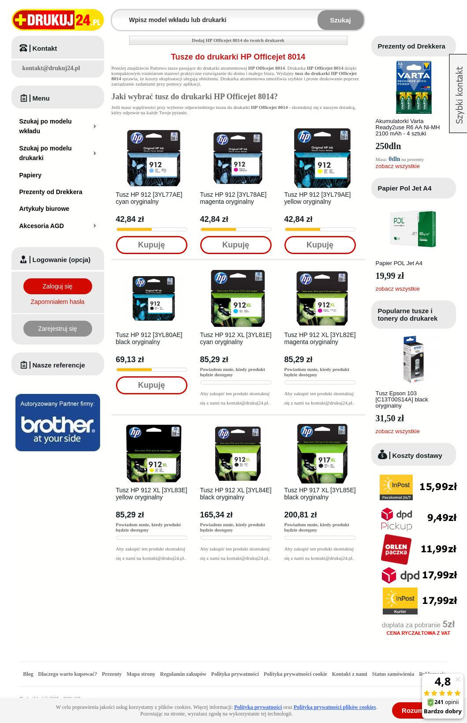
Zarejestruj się (57, 328)
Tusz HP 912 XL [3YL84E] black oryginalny (236, 494)
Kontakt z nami (349, 674)
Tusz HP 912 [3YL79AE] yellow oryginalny (317, 198)
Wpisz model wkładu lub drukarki (117, 14)
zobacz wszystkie (398, 166)
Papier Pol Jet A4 (405, 188)
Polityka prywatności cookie (295, 674)
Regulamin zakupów (183, 674)
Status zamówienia (393, 674)
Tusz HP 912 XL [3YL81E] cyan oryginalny (236, 338)
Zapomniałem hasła (57, 301)
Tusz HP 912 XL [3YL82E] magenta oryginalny (320, 338)
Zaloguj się (58, 286)
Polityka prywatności (235, 674)
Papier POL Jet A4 (399, 263)
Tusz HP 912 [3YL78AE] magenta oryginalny (233, 198)
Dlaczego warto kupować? (67, 674)
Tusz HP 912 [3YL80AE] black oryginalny (149, 338)
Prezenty (112, 674)
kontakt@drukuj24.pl (51, 68)
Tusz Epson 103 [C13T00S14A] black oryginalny (402, 399)
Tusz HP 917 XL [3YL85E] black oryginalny (320, 494)
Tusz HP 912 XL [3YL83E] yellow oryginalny (151, 494)
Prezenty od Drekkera (411, 46)
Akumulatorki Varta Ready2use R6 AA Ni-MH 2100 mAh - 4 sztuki (408, 127)
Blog (28, 674)
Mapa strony (141, 674)
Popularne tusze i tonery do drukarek (408, 314)
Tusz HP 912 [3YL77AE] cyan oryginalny (149, 198)
